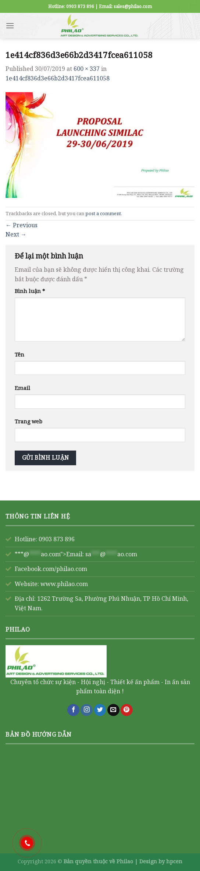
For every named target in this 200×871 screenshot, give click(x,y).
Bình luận (30, 291)
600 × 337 (87, 69)
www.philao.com (64, 584)
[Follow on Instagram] (87, 710)
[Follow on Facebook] (73, 710)
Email (22, 387)
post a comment (103, 213)
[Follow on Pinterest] (127, 710)
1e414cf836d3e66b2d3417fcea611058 (58, 78)
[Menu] (10, 26)
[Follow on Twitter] (100, 710)
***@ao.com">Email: (76, 554)
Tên (19, 354)
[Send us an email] (113, 710)
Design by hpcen (160, 861)
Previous (22, 225)
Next (16, 234)
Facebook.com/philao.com (51, 569)
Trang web (28, 421)
